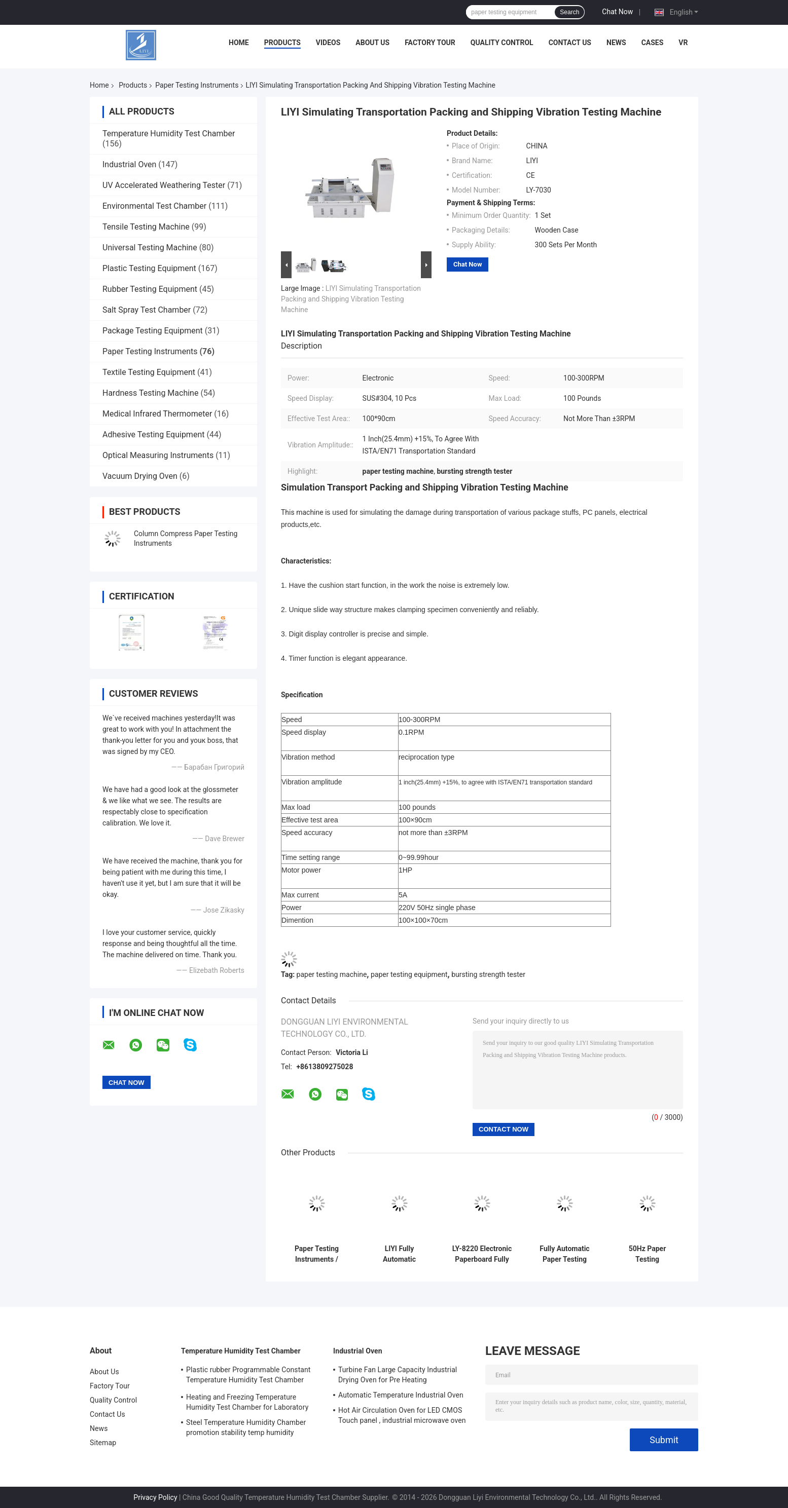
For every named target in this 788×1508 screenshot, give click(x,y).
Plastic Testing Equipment (149, 268)
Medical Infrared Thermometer (157, 414)
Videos (328, 43)
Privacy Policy (155, 1497)
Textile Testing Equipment (148, 372)
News (616, 43)
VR (683, 43)
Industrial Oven (129, 164)
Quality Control (502, 43)
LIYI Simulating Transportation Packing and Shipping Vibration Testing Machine (351, 299)
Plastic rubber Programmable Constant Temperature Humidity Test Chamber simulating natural (248, 1376)
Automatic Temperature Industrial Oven (400, 1395)
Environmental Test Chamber (154, 206)
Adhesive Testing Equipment (153, 434)
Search (569, 12)
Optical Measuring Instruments (157, 455)
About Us (372, 43)
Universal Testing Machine (149, 247)
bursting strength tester (488, 974)
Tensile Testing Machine (146, 227)
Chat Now (617, 12)
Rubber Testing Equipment (149, 289)
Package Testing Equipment (152, 330)
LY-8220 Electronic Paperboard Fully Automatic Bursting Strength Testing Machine (482, 1254)
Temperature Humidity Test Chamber (168, 133)
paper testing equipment (409, 974)
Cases (652, 43)
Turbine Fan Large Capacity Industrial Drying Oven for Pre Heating (397, 1375)
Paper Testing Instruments (196, 85)
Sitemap (103, 1443)
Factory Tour (430, 43)
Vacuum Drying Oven (139, 476)
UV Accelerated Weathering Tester (163, 185)
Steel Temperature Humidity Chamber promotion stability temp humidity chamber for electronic (246, 1429)
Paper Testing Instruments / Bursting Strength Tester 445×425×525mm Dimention (317, 1254)
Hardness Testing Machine (150, 393)
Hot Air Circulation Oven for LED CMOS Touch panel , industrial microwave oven (402, 1415)
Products (282, 43)
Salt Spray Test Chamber (146, 310)
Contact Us (570, 43)
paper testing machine (332, 974)
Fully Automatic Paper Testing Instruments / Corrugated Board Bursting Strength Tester (564, 1254)
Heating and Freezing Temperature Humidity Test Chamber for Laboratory (247, 1402)
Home (239, 43)
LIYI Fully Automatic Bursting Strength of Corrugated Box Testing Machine (399, 1254)
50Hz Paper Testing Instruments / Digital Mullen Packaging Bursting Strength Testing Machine (647, 1254)
